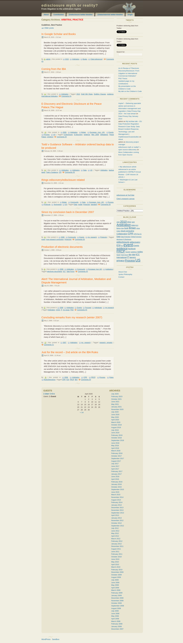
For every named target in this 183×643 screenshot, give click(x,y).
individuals (98, 308)
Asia (133, 225)
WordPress (46, 639)
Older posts (49, 28)
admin (48, 59)
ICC (64, 271)
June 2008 (115, 614)
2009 (64, 132)
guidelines (134, 252)
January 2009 (116, 595)
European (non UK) (97, 132)
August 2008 (116, 608)
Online (49, 394)
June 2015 (115, 492)
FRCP (93, 377)
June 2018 (115, 443)
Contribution (58, 15)
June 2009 (115, 583)
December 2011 (117, 546)
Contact (121, 277)
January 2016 (116, 484)
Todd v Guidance (52, 172)
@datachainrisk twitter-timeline (110, 15)
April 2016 (115, 479)
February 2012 (117, 541)
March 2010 (115, 567)
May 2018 (115, 446)
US (54, 135)
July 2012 (115, 528)
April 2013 (115, 515)
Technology (58, 204)
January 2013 (116, 518)
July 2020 (115, 412)
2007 (64, 343)
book (126, 228)
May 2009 (95, 135)
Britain (83, 132)
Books (85, 59)
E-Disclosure (68, 135)
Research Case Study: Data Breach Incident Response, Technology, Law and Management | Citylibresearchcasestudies (129, 132)
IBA (76, 380)
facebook (132, 249)
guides (140, 252)
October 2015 (116, 487)
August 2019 (116, 427)
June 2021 (115, 402)
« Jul (81, 412)
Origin (130, 15)
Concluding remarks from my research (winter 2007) (72, 317)
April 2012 (115, 536)
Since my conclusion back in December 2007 (68, 212)
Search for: (121, 52)
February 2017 (117, 471)
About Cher (122, 272)
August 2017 (116, 461)
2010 (78, 94)
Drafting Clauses (100, 94)
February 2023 (117, 396)
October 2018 (116, 438)
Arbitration (75, 59)
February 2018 (117, 453)
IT (61, 310)
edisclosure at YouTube (125, 195)
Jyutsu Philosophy (125, 274)
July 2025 (115, 394)
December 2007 (117, 629)
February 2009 (117, 593)
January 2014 (116, 505)
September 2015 (117, 489)
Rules (111, 377)
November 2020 (117, 409)
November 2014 (117, 497)
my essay (66, 310)
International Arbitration (50, 96)
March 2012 (115, 539)
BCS (136, 225)
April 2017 (115, 469)
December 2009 (117, 572)
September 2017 (117, 458)
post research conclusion (55, 239)
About (46, 15)
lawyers (133, 257)
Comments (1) (49, 345)
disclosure (120, 239)
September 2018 (117, 440)
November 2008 (117, 601)
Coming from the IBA (54, 69)
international (122, 257)
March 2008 (115, 621)
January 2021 (116, 407)
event (43, 239)
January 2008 (116, 626)
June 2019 (115, 433)
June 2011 (115, 552)
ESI (67, 380)
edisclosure (123, 242)
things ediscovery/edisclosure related (63, 179)
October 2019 (116, 425)
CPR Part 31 (137, 234)
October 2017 (116, 456)
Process (47, 135)
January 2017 (116, 474)
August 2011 (116, 549)
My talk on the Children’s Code (130, 91)
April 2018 (115, 448)
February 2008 (117, 624)
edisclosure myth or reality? (70, 5)
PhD (71, 310)
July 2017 (115, 464)
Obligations (104, 135)
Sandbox (55, 639)
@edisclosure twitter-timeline (80, 15)
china (138, 228)
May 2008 (115, 616)
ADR (133, 222)
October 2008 (116, 603)
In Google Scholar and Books (59, 34)
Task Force (70, 271)
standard (94, 204)
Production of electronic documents (62, 246)
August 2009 (116, 577)
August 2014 (116, 500)
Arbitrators (75, 170)
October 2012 (116, 523)
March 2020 (115, 422)
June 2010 (115, 559)
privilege (50, 137)
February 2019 (117, 435)
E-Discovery (78, 135)
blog (122, 228)
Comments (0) (66, 96)
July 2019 (115, 430)
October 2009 (116, 575)
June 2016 (115, 477)
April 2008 (115, 619)
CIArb (58, 310)
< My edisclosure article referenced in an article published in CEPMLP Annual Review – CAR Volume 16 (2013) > (129, 172)
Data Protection (126, 236)
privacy (121, 260)
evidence (110, 94)
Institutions (109, 269)
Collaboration (122, 234)
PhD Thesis (122, 79)
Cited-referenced (96, 59)
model (80, 204)
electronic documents (54, 271)
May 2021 (115, 404)
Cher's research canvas (126, 199)
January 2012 (116, 544)
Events (111, 132)
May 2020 (115, 417)
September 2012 (117, 526)
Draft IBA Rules (87, 94)
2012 (129, 222)
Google (128, 252)
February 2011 (117, 554)
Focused (88, 308)
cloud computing (127, 231)
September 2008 (117, 606)
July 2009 (115, 580)
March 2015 (115, 495)
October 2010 (116, 557)
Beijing (119, 228)
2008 (62, 237)
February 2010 (117, 570)
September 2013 (117, 513)
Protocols (47, 204)
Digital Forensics (136, 236)
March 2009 (115, 590)
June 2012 (115, 531)
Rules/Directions (49, 380)
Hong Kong (124, 255)
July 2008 (115, 611)
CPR (85, 377)
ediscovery (135, 242)
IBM (133, 255)
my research (92, 237)
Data (84, 170)
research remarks (105, 343)
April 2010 (115, 564)
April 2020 (115, 420)
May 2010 (115, 562)
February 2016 (117, 482)
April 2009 (115, 588)
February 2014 (117, 502)
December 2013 (117, 507)
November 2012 (117, 520)
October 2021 (116, 399)
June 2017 (115, 466)
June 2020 (115, 415)
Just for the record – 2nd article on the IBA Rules (70, 352)
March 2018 (115, 451)
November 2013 (117, 510)
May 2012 (115, 533)
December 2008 (117, 598)
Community (74, 202)
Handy (119, 255)
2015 (67, 59)
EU (122, 245)
